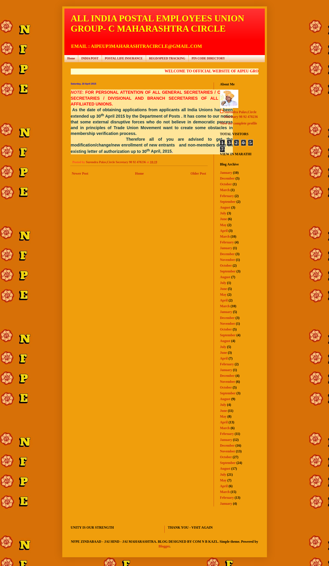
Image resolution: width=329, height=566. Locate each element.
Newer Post (80, 173)
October (226, 184)
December (227, 178)
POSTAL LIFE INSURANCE (124, 58)
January (226, 172)
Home (71, 58)
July (223, 213)
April (224, 231)
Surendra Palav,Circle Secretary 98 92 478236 (241, 114)
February (227, 196)
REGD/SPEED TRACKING (167, 58)
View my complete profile (238, 123)
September (228, 201)
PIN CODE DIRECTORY (208, 58)
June (223, 219)
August (225, 207)
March (225, 190)
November (227, 260)
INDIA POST (90, 58)
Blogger (164, 546)
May (223, 225)
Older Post (198, 173)
